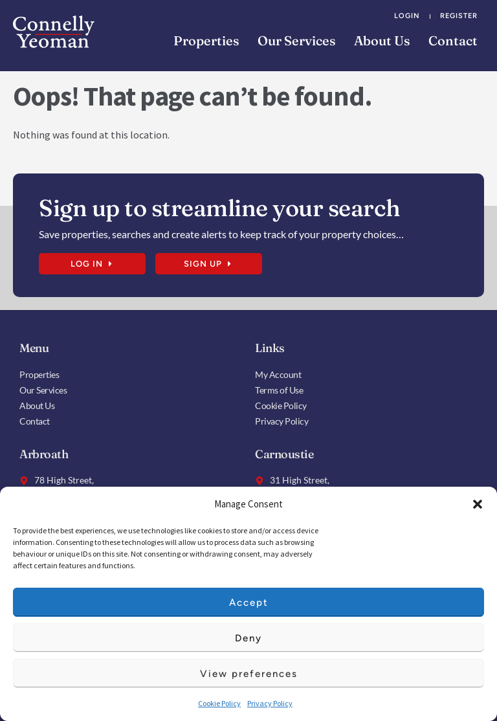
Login (407, 16)
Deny (248, 638)
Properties (206, 40)
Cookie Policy (219, 703)
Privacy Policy (270, 703)
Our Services (297, 40)
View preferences (249, 674)
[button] (477, 504)
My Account (278, 374)
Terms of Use (279, 389)
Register (459, 16)
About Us (382, 40)
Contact (453, 40)
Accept (249, 602)
